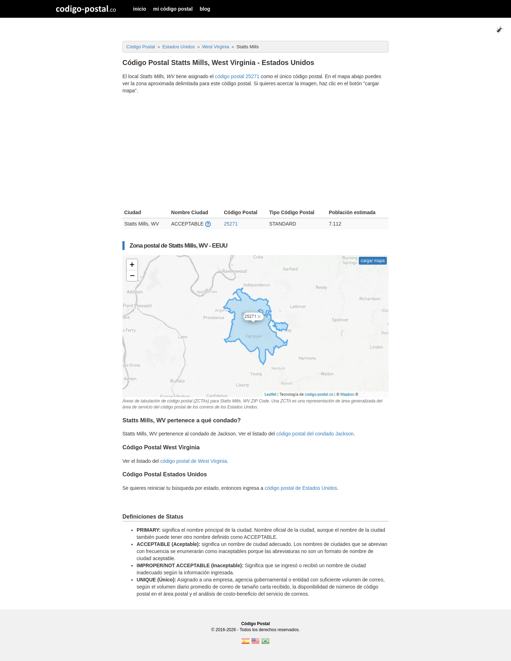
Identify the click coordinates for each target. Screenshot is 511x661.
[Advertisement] (255, 152)
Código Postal (255, 623)
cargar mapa (373, 260)
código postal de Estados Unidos (301, 488)
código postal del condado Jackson (314, 434)
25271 (231, 224)
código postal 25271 (237, 76)
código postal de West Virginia (193, 461)
